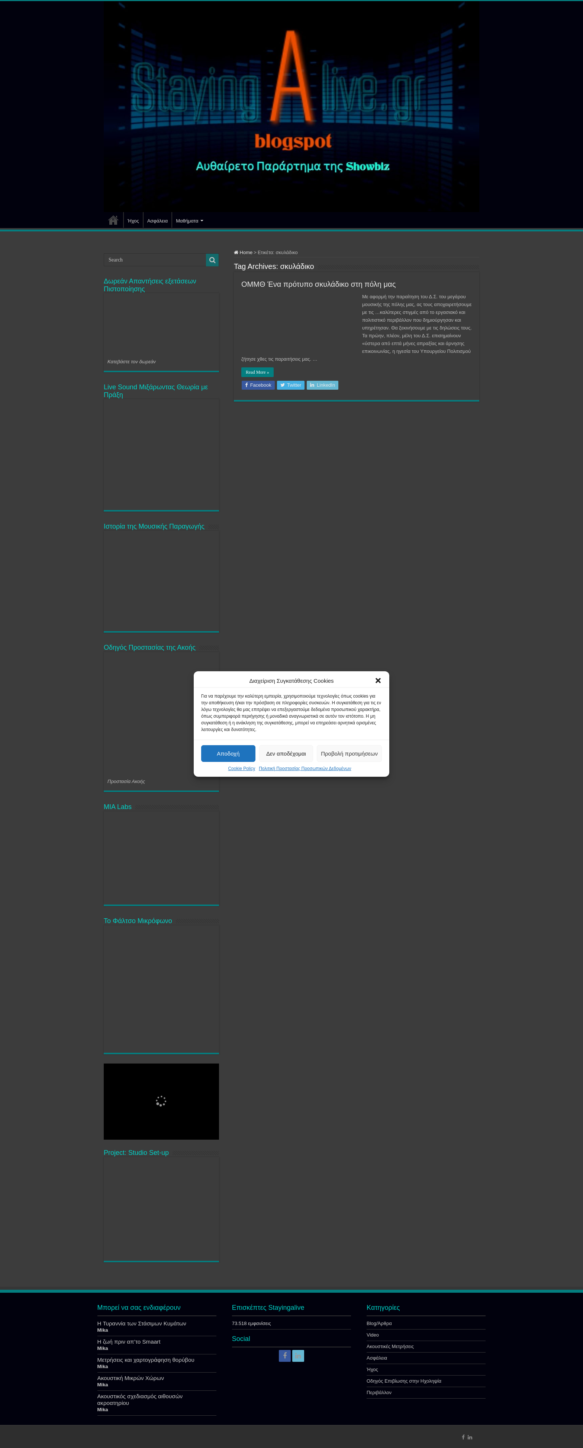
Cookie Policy (241, 768)
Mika (102, 1330)
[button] (378, 680)
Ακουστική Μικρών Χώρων (130, 1378)
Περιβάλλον (379, 1392)
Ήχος (133, 221)
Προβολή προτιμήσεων (349, 753)
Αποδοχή (228, 753)
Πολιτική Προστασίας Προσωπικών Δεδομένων (305, 768)
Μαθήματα (187, 221)
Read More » (257, 372)
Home (243, 252)
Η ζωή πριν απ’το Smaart (129, 1341)
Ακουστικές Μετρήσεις (390, 1346)
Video (373, 1335)
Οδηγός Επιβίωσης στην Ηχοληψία (404, 1381)
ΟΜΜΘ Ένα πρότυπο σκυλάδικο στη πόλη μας (318, 284)
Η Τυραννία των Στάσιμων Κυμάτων (141, 1323)
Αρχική (113, 220)
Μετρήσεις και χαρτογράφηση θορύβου (145, 1360)
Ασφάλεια (157, 221)
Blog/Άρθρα (379, 1323)
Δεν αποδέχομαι (286, 753)
